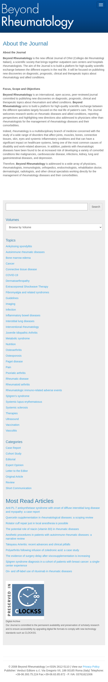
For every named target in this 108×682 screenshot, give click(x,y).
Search (96, 206)
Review (10, 482)
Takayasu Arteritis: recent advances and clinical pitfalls (38, 544)
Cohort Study (13, 453)
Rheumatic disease (17, 378)
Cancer (10, 263)
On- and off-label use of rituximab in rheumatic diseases (39, 571)
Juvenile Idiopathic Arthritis (22, 332)
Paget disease (14, 361)
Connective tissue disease (21, 269)
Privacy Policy (91, 666)
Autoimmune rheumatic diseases (25, 252)
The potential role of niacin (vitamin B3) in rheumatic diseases (42, 529)
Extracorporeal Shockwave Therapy (27, 286)
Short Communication (19, 488)
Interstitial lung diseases (20, 321)
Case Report (13, 447)
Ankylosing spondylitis (19, 246)
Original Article (14, 476)
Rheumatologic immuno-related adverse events (34, 390)
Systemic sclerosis (17, 407)
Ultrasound (12, 419)
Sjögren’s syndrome (17, 396)
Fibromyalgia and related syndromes (27, 292)
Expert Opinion (15, 465)
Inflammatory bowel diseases (23, 315)
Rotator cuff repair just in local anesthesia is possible (37, 523)
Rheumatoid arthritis (18, 384)
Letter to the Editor (17, 470)
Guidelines (12, 298)
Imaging (10, 303)
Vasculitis (11, 430)
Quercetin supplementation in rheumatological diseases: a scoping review (49, 517)
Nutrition (11, 344)
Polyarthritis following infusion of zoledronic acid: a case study (42, 550)
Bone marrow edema (18, 257)
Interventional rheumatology (22, 326)
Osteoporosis (13, 355)
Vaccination (12, 424)
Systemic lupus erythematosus (24, 401)
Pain (8, 367)
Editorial (11, 459)
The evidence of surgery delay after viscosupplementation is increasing (48, 555)
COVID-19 (12, 275)
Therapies (12, 413)
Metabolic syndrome (18, 338)
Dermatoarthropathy (18, 280)
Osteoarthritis (14, 349)
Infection (11, 309)
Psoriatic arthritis (15, 372)
